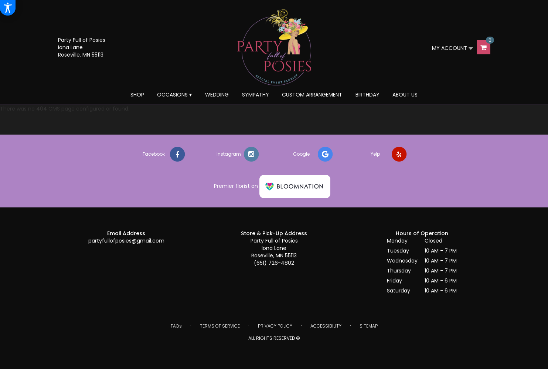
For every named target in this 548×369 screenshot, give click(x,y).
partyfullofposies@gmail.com (126, 240)
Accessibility (325, 326)
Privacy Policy (275, 326)
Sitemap (369, 326)
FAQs (176, 326)
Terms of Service (220, 326)
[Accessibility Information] (8, 8)
